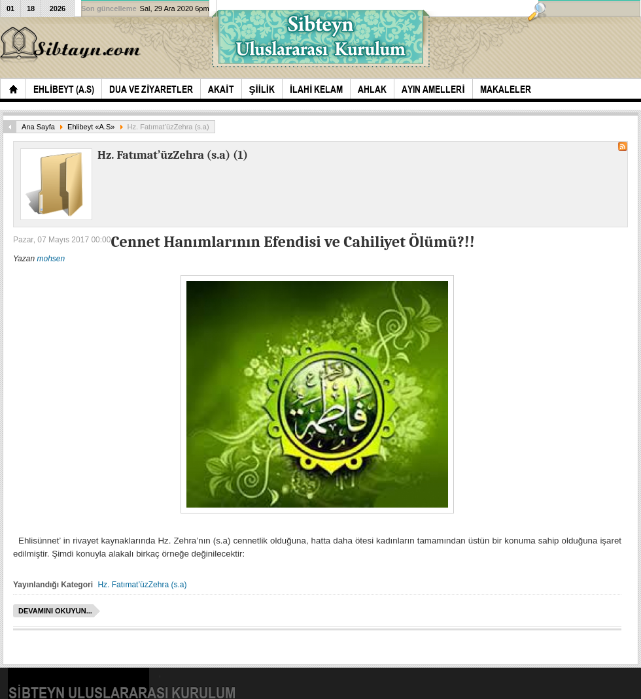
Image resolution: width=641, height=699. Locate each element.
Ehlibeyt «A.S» (90, 127)
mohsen (51, 258)
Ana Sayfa (38, 127)
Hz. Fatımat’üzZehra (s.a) (141, 584)
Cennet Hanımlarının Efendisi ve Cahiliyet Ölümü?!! (292, 242)
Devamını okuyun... (55, 611)
